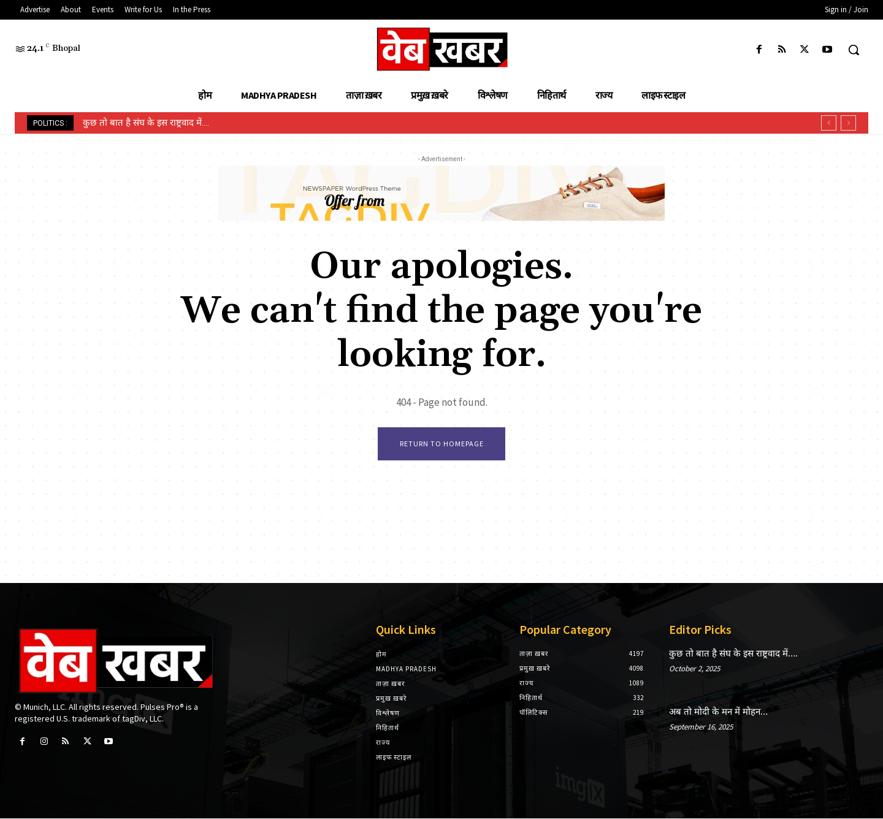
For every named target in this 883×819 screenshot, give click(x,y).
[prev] (828, 123)
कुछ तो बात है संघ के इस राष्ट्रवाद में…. (146, 122)
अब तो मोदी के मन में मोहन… (718, 712)
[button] (853, 49)
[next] (848, 123)
